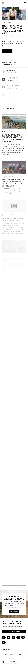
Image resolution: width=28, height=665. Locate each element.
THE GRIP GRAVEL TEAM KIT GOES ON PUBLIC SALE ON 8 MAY (13, 29)
